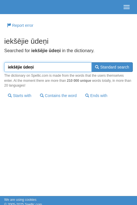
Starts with (19, 95)
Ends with (96, 95)
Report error (20, 25)
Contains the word (58, 95)
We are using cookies (20, 200)
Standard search (112, 67)
